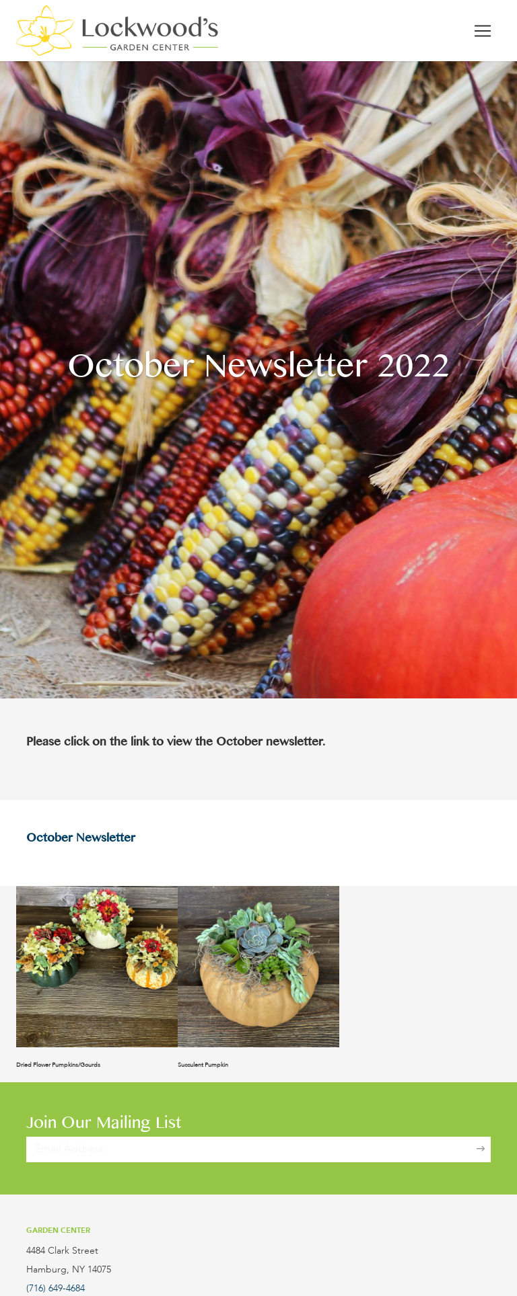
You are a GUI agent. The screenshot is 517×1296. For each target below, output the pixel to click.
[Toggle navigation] (482, 31)
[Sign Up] (481, 1149)
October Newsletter (80, 840)
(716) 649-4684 (55, 1288)
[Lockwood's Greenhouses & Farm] (117, 30)
